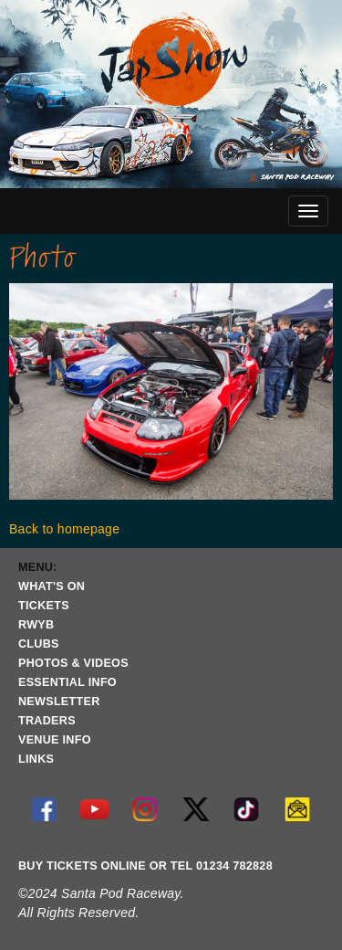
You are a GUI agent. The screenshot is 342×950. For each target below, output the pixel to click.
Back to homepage (64, 529)
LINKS (36, 759)
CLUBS (38, 644)
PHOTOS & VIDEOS (73, 663)
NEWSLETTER (59, 701)
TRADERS (47, 720)
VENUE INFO (54, 740)
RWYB (36, 624)
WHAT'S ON (51, 586)
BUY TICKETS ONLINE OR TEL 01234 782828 (145, 866)
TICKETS (43, 605)
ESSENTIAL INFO (67, 682)
